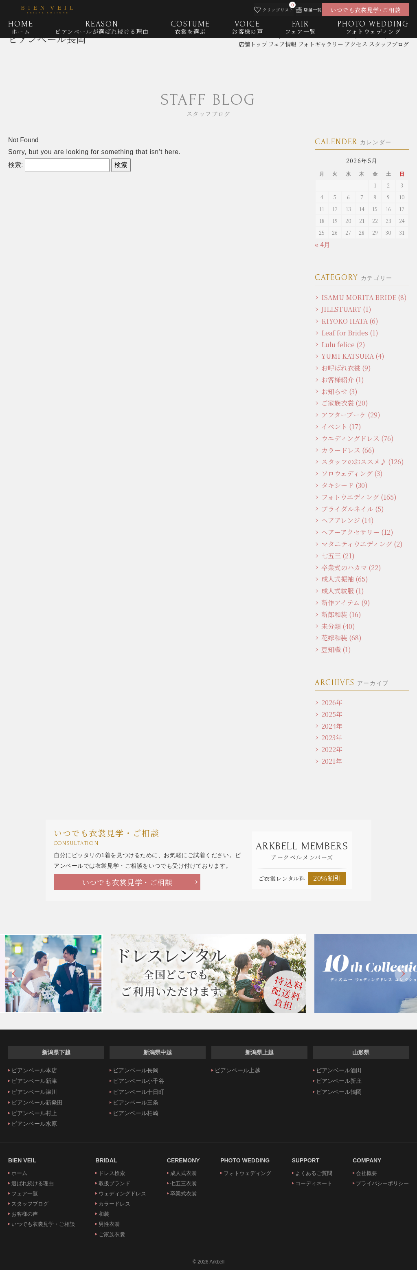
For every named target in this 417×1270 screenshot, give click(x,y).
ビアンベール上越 (237, 1070)
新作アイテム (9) (345, 602)
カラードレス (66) (348, 450)
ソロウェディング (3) (352, 473)
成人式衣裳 (183, 1173)
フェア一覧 (24, 1194)
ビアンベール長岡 (47, 55)
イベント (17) (341, 426)
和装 (104, 1214)
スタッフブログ (29, 1204)
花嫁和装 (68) (341, 637)
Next (403, 974)
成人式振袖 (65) (344, 579)
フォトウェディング (247, 1173)
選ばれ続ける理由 (32, 1183)
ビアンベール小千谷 (138, 1081)
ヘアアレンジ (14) (347, 520)
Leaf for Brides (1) (349, 332)
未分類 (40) (338, 626)
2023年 (331, 737)
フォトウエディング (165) (359, 497)
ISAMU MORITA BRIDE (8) (364, 297)
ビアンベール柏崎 (135, 1113)
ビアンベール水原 (34, 1123)
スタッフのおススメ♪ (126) (362, 461)
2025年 (331, 714)
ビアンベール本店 (34, 1070)
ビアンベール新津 (34, 1081)
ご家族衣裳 (112, 1234)
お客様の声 (24, 1214)
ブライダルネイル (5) (352, 509)
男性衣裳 (109, 1224)
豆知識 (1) (336, 649)
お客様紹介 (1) (342, 379)
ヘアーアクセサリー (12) (357, 532)
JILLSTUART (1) (346, 309)
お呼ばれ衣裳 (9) (346, 368)
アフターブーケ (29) (350, 414)
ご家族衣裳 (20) (344, 403)
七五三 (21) (338, 555)
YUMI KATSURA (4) (352, 356)
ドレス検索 (112, 1173)
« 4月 (322, 244)
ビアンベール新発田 (37, 1102)
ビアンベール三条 (135, 1102)
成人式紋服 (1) (342, 590)
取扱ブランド (114, 1183)
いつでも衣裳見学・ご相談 (127, 882)
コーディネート (313, 1183)
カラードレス (114, 1204)
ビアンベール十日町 (138, 1092)
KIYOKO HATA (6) (349, 321)
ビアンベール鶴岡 (339, 1092)
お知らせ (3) (339, 391)
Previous (14, 974)
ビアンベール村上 (34, 1113)
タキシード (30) (344, 485)
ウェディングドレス (122, 1194)
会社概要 (366, 1173)
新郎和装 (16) (341, 614)
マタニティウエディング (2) (362, 544)
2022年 (331, 749)
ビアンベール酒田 (339, 1070)
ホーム (19, 1173)
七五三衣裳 (183, 1183)
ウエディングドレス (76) (357, 438)
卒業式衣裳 (183, 1194)
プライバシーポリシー (382, 1183)
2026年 (331, 702)
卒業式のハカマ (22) (351, 567)
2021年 (331, 761)
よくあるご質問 (313, 1173)
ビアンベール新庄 (339, 1081)
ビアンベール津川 (34, 1092)
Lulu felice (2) (343, 344)
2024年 (331, 726)
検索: (15, 164)
